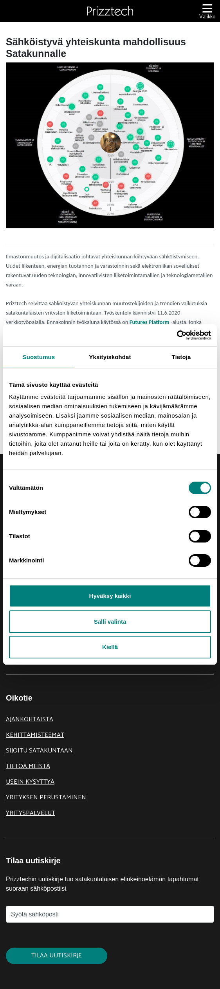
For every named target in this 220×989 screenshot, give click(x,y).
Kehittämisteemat (35, 735)
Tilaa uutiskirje (56, 955)
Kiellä (110, 647)
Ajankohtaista (29, 719)
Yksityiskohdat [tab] (110, 357)
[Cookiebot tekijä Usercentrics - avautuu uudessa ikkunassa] (176, 335)
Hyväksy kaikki (110, 595)
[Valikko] (207, 11)
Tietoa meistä (28, 766)
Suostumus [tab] (39, 357)
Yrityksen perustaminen (46, 797)
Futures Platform (150, 322)
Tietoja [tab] (181, 357)
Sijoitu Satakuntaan (39, 750)
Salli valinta (110, 621)
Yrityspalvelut (30, 813)
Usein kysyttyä (30, 782)
